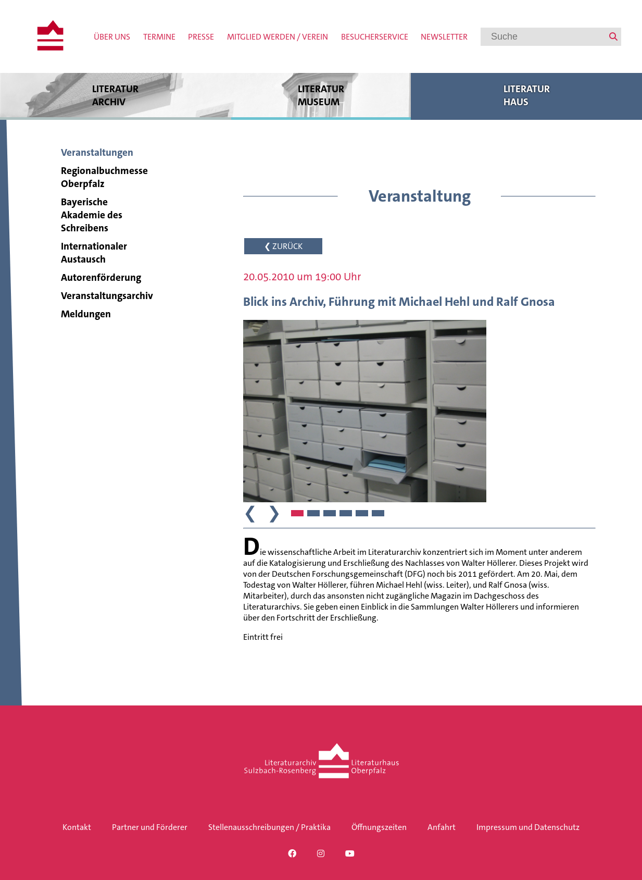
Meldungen (86, 313)
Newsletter (444, 36)
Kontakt (76, 827)
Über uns (112, 36)
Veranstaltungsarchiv (107, 295)
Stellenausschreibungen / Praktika (269, 827)
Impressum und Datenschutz (528, 827)
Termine (159, 36)
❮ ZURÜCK (283, 246)
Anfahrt (441, 827)
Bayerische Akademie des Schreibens (91, 214)
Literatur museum (321, 95)
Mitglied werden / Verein (277, 36)
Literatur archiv (115, 95)
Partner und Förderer (149, 827)
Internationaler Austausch (94, 253)
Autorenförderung (101, 277)
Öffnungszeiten (379, 827)
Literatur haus (526, 95)
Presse (201, 36)
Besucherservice (374, 36)
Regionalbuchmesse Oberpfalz (104, 177)
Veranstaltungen (97, 152)
